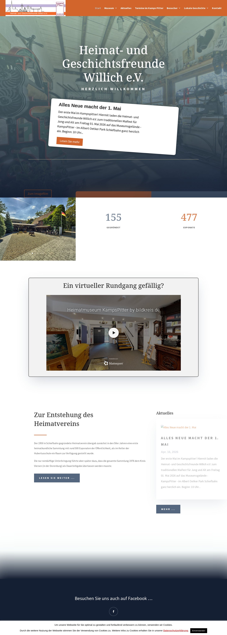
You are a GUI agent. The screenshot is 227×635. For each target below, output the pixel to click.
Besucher (172, 8)
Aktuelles (126, 8)
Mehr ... (168, 509)
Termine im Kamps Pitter (149, 8)
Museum (109, 8)
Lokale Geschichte (194, 8)
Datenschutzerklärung (175, 630)
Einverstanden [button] (198, 630)
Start (98, 8)
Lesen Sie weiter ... (57, 477)
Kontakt (216, 8)
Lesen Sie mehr (69, 142)
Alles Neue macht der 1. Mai (89, 107)
